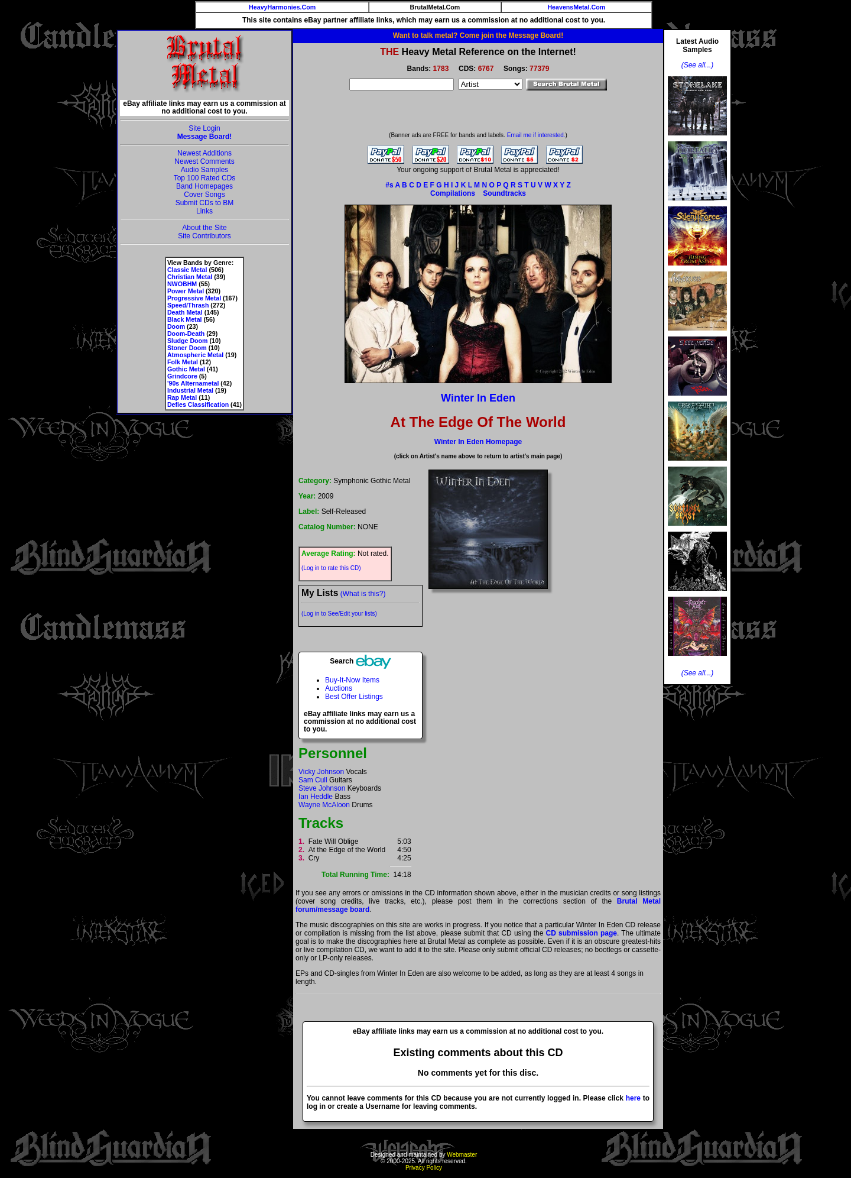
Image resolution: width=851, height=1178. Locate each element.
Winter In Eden (478, 398)
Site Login (204, 128)
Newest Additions (204, 153)
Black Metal (184, 319)
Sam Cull (312, 780)
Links (204, 211)
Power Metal (185, 290)
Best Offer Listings (354, 696)
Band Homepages (204, 186)
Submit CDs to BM (205, 203)
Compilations (452, 193)
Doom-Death (185, 333)
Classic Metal (187, 269)
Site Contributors (204, 236)
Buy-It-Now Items (352, 680)
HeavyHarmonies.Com (282, 7)
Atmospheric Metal (195, 354)
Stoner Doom (187, 347)
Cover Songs (204, 194)
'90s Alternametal (193, 383)
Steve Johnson (321, 788)
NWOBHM (182, 283)
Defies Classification (198, 404)
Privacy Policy (423, 1167)
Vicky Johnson (321, 772)
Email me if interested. (536, 135)
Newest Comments (204, 161)
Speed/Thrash (188, 305)
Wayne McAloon (324, 805)
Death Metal (185, 312)
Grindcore (182, 376)
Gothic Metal (186, 369)
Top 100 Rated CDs (205, 178)
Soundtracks (504, 193)
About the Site (204, 228)
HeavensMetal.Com (576, 7)
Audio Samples (205, 170)
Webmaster (462, 1154)
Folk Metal (182, 361)
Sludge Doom (187, 340)
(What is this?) (363, 594)
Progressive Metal (194, 298)
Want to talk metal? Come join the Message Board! (478, 35)
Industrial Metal (190, 390)
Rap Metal (182, 397)
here (633, 1098)
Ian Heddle (315, 796)
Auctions (338, 688)
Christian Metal (189, 276)
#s (389, 185)
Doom (176, 326)
